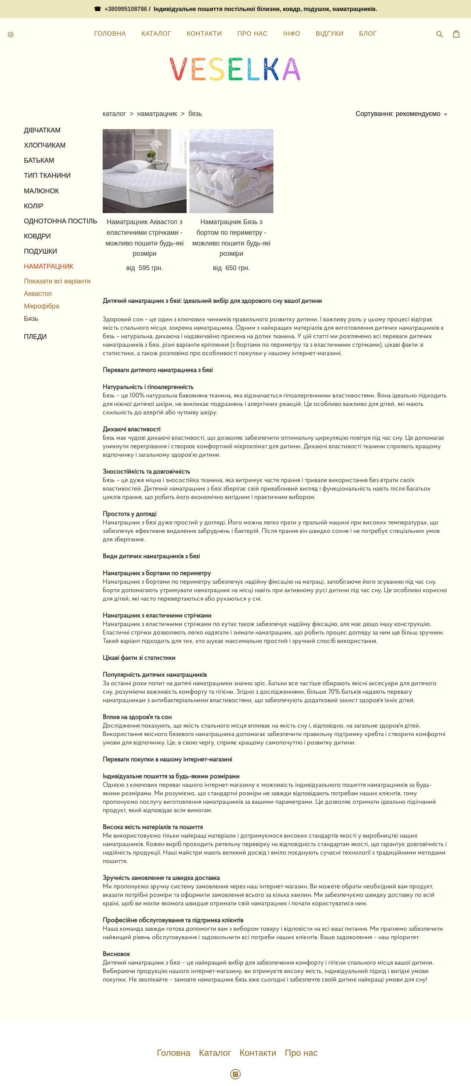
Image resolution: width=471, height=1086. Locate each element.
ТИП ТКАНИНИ (47, 148)
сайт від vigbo (235, 1069)
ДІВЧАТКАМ (42, 102)
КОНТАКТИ (204, 10)
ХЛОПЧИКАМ (44, 117)
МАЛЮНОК (41, 163)
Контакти (258, 1025)
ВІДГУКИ (330, 10)
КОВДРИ (37, 208)
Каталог (215, 1025)
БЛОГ (368, 10)
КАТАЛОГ (156, 10)
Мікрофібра (41, 278)
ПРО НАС (252, 10)
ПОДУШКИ (40, 224)
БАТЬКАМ (39, 133)
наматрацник (157, 86)
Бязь (31, 291)
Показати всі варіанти (57, 253)
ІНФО (292, 10)
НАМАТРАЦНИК (48, 239)
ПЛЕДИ (35, 309)
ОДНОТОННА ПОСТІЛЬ (60, 193)
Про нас (301, 1025)
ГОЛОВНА (110, 10)
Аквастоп (38, 266)
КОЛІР (33, 178)
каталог (114, 86)
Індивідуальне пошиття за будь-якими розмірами (171, 748)
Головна (173, 1025)
